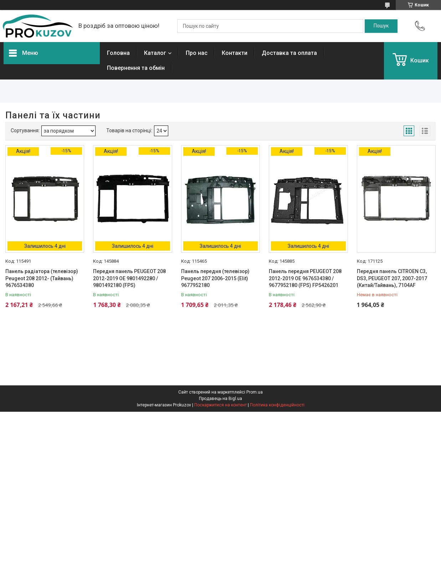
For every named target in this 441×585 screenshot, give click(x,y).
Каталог (155, 53)
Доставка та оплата (289, 53)
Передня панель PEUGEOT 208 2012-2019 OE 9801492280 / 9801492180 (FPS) (129, 278)
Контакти (234, 53)
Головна (118, 53)
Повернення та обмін (136, 68)
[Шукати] (381, 26)
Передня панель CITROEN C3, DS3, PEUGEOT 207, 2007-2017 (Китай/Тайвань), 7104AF (392, 278)
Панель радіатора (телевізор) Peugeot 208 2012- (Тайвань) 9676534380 (41, 278)
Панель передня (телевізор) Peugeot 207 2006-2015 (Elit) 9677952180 (215, 278)
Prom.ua (254, 392)
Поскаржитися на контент (220, 404)
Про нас (196, 53)
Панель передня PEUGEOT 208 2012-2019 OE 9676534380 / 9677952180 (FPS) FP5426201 (305, 278)
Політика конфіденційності (277, 404)
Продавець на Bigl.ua (220, 398)
